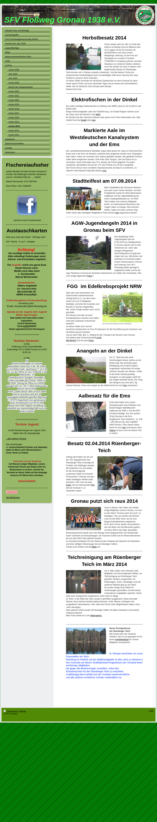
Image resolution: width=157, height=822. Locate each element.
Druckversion (11, 711)
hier (117, 213)
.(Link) (99, 337)
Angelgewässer (122, 639)
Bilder (94, 547)
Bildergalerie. (96, 615)
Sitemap (22, 711)
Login (151, 711)
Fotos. (91, 340)
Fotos (89, 276)
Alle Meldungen (13, 497)
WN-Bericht (71, 340)
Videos (112, 430)
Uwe (94, 120)
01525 (26, 326)
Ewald (83, 120)
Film (93, 485)
